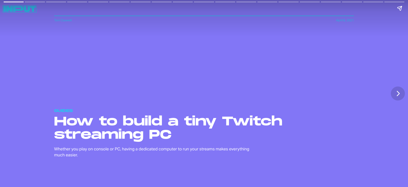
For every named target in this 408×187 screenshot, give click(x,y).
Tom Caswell (63, 20)
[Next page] (398, 93)
